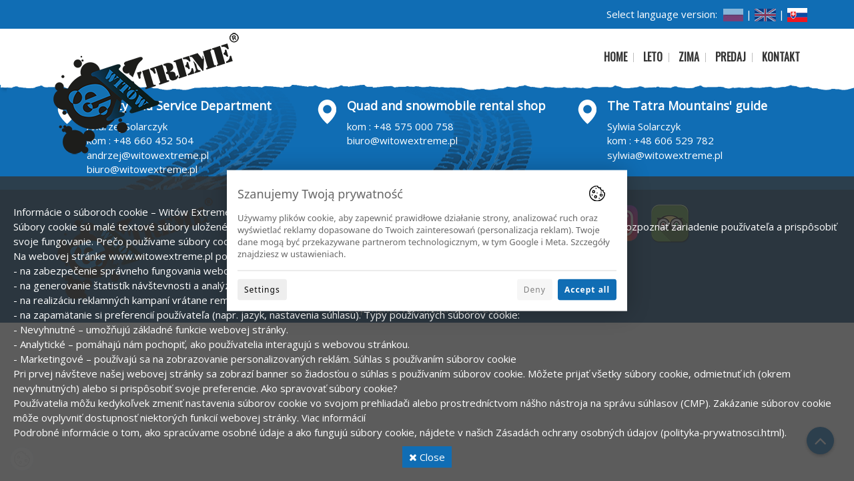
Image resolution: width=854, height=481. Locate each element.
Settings (262, 289)
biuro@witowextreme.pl (142, 169)
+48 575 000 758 (414, 126)
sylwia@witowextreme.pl (665, 155)
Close (427, 457)
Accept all (587, 289)
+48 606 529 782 (674, 140)
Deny (535, 289)
